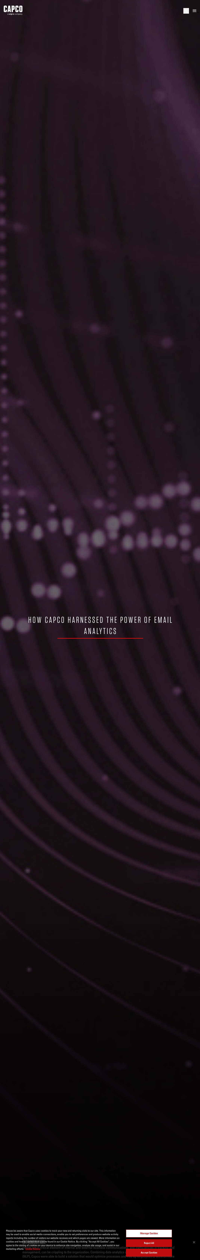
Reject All (149, 1242)
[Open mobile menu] (194, 11)
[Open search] (186, 11)
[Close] (194, 1242)
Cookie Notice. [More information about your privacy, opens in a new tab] (32, 1248)
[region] (100, 1242)
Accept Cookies (149, 1252)
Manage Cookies (149, 1233)
